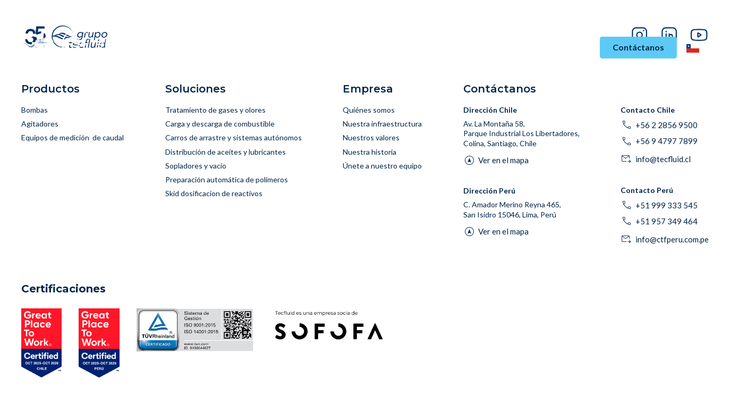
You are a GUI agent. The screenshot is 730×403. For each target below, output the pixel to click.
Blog (604, 19)
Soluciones (273, 48)
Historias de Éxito (499, 48)
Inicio (165, 48)
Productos (331, 48)
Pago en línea (688, 19)
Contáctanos (638, 47)
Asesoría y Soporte (411, 48)
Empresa (567, 48)
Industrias (211, 48)
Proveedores (639, 19)
